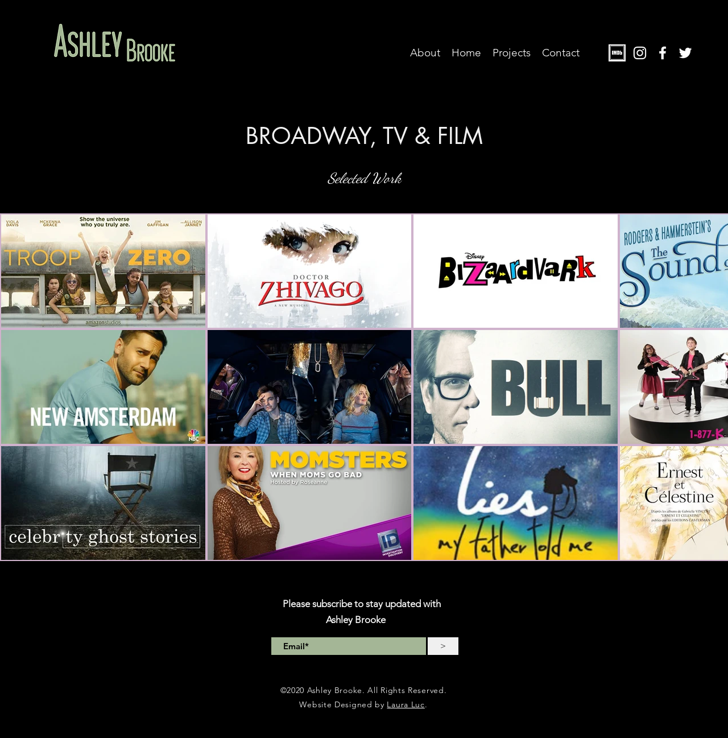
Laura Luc (405, 704)
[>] (443, 646)
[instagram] (639, 52)
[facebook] (662, 52)
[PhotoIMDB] (617, 52)
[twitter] (685, 52)
